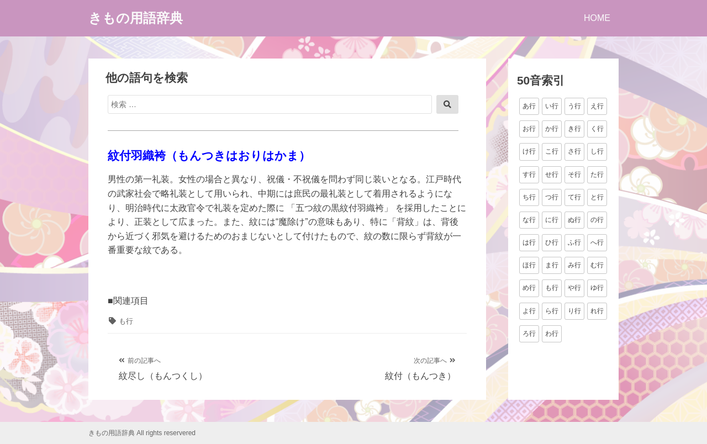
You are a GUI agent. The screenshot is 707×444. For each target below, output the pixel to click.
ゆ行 (597, 288)
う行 (574, 106)
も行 (126, 321)
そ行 (574, 174)
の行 (597, 220)
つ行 (551, 197)
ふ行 (574, 242)
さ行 (574, 151)
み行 (574, 265)
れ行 (597, 311)
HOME (597, 18)
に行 (551, 220)
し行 (597, 151)
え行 (597, 106)
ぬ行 (574, 220)
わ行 (551, 333)
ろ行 (529, 333)
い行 (551, 106)
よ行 (529, 311)
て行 (574, 197)
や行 (574, 288)
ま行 (551, 265)
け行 (529, 151)
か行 (551, 129)
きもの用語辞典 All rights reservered (142, 433)
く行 (597, 129)
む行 (597, 265)
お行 (529, 129)
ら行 (551, 311)
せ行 (551, 174)
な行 (529, 220)
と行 (597, 197)
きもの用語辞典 (135, 17)
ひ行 (551, 242)
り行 (574, 311)
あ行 (529, 106)
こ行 (551, 151)
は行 (529, 242)
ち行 (529, 197)
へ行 (597, 242)
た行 (597, 174)
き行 (574, 129)
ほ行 (529, 265)
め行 (529, 288)
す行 (529, 174)
